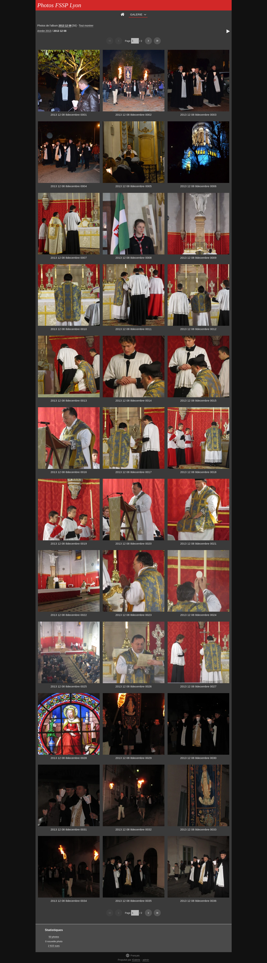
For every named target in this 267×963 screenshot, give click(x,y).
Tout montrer (86, 25)
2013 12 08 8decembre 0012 (198, 329)
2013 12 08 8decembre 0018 (198, 472)
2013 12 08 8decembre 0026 (133, 686)
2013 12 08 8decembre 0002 (133, 114)
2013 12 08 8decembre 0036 (198, 900)
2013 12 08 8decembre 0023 (133, 614)
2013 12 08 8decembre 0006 (198, 186)
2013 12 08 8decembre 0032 (133, 829)
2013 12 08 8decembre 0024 (198, 614)
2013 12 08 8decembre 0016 (69, 472)
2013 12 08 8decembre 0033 (198, 829)
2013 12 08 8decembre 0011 (133, 329)
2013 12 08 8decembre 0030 (198, 757)
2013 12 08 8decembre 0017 (133, 472)
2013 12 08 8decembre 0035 (133, 900)
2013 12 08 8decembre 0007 (69, 257)
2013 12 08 (65, 25)
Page (127, 40)
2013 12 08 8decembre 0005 (133, 186)
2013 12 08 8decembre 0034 (69, 900)
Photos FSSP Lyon (59, 5)
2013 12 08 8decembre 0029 (133, 757)
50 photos (54, 936)
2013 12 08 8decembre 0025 (69, 686)
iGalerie (136, 959)
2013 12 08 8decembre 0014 (133, 400)
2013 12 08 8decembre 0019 (69, 543)
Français (133, 955)
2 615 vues (54, 945)
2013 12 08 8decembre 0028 (69, 757)
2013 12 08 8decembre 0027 (198, 686)
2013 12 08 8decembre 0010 (69, 329)
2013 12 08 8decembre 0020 (133, 543)
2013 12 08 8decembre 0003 (198, 114)
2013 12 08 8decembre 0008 (133, 257)
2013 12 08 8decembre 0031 (69, 829)
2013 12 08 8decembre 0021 (198, 543)
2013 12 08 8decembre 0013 (69, 400)
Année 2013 (44, 30)
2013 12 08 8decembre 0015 (198, 400)
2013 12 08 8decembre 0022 (69, 614)
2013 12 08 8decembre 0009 (198, 257)
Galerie (136, 14)
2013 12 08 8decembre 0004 (69, 186)
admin (146, 959)
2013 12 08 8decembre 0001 (69, 114)
